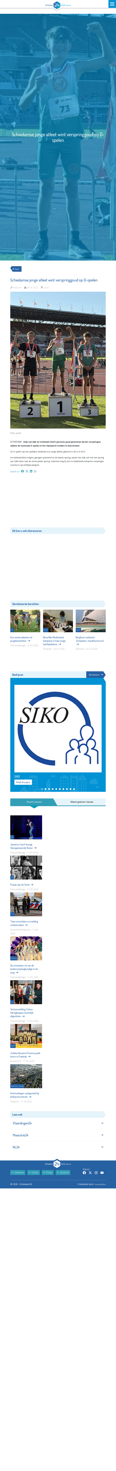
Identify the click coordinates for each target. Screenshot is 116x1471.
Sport (17, 269)
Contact (33, 1178)
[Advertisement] (58, 501)
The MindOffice (98, 1189)
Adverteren (18, 1178)
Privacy (47, 1178)
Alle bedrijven (95, 674)
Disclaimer (63, 1178)
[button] (42, 789)
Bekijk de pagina (23, 782)
